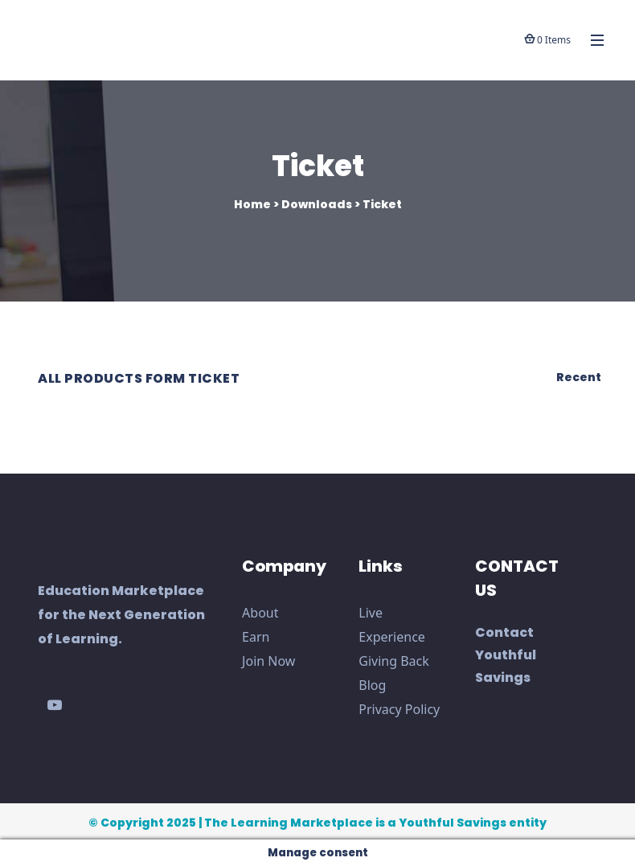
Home (252, 204)
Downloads (316, 204)
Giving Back (393, 661)
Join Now (268, 661)
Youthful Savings (452, 823)
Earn (255, 637)
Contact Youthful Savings (505, 655)
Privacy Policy (399, 709)
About (260, 613)
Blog (372, 685)
